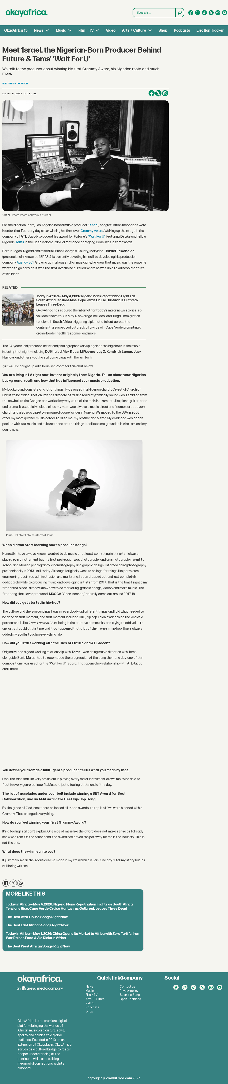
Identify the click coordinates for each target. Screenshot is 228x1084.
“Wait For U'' (96, 237)
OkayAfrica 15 (15, 30)
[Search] (179, 12)
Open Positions (130, 999)
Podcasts (182, 30)
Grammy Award (92, 231)
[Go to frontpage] (26, 12)
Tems (19, 242)
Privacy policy (129, 991)
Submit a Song (130, 995)
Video (110, 30)
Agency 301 (25, 263)
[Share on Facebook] (151, 93)
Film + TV (86, 30)
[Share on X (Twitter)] (158, 93)
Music (61, 30)
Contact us (127, 986)
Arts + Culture (134, 30)
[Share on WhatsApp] (165, 93)
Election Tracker (210, 30)
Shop (163, 30)
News (38, 30)
